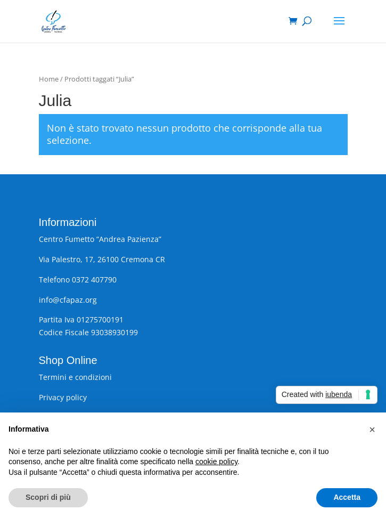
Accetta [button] (346, 497)
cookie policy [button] (216, 461)
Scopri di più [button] (48, 497)
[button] (372, 429)
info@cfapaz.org (68, 300)
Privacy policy (63, 397)
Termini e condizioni (75, 377)
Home (49, 79)
